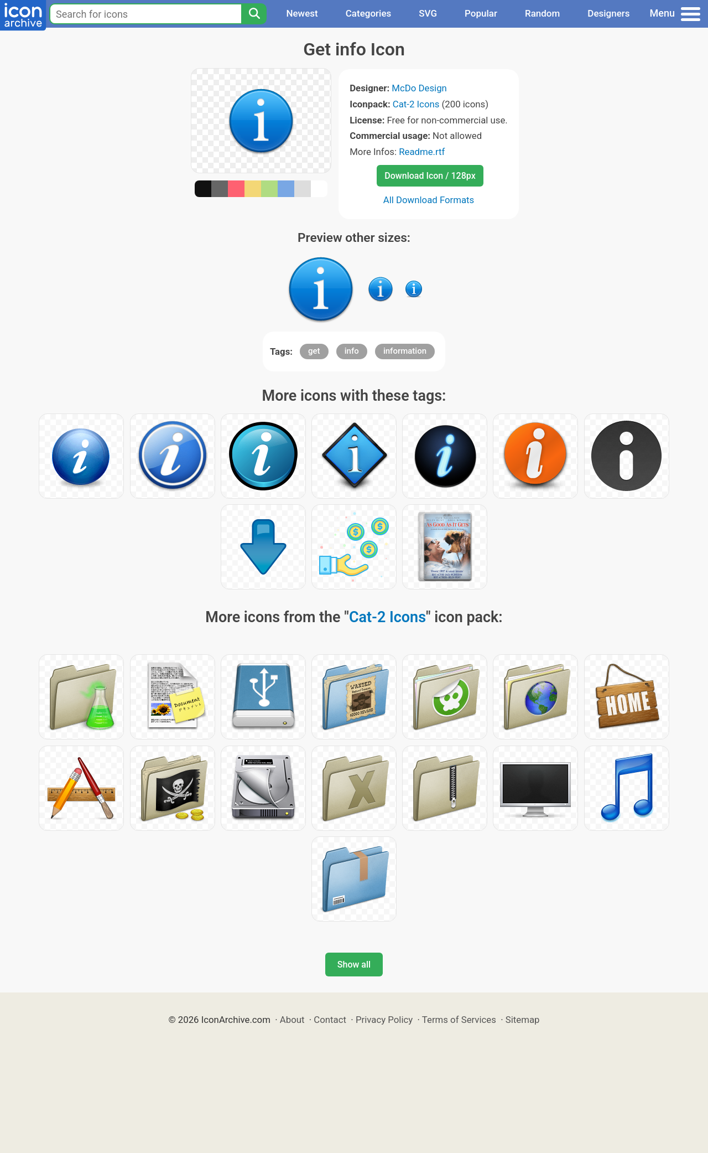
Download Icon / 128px (429, 175)
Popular (481, 13)
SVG (428, 13)
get (314, 351)
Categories (369, 13)
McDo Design (419, 88)
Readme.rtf (422, 151)
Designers (608, 13)
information (404, 351)
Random (542, 13)
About (292, 1019)
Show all (354, 964)
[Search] (254, 13)
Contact (330, 1019)
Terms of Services (459, 1019)
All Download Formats (429, 199)
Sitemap (523, 1019)
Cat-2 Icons (416, 104)
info (352, 351)
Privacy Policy (384, 1019)
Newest (301, 13)
